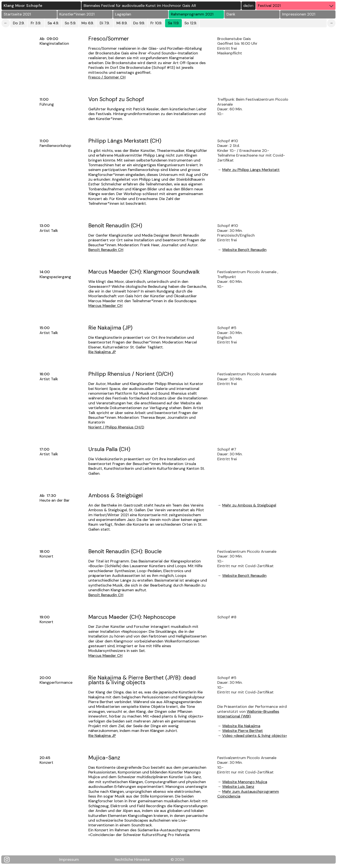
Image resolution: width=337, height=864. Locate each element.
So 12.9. (190, 23)
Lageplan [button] (123, 14)
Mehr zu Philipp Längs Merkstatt (251, 169)
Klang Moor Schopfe (23, 5)
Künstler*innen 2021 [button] (77, 14)
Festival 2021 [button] (296, 5)
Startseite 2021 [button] (17, 14)
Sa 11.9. (173, 23)
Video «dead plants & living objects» (254, 735)
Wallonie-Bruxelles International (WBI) (248, 714)
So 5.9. (70, 23)
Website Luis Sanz (238, 786)
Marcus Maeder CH (105, 305)
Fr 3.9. (36, 23)
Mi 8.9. (121, 23)
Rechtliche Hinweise (132, 859)
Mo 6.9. (87, 23)
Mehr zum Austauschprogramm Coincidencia (248, 794)
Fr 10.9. (156, 23)
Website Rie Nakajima (241, 725)
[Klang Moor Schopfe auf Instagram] (9, 859)
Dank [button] (231, 14)
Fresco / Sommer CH (107, 77)
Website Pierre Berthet (242, 730)
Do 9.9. (139, 23)
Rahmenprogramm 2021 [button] (192, 14)
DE (245, 5)
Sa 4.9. (53, 23)
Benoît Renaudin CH (105, 249)
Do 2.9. (18, 23)
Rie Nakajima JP (102, 351)
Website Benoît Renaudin (244, 249)
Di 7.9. (104, 23)
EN (251, 5)
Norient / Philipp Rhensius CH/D (116, 427)
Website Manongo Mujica (244, 781)
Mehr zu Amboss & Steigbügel (249, 505)
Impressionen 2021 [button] (298, 14)
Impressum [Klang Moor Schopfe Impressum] (69, 859)
